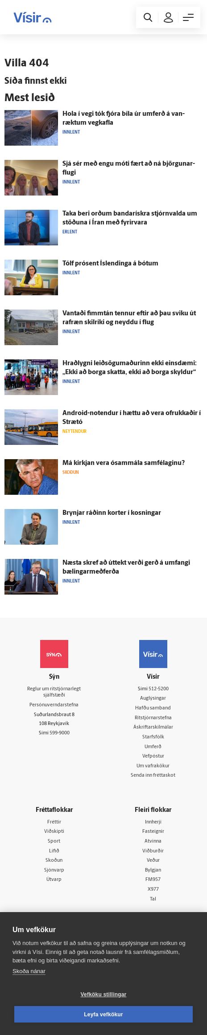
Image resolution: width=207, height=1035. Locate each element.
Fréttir (54, 822)
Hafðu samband (153, 708)
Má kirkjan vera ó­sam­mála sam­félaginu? (123, 463)
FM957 (153, 879)
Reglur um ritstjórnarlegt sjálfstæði (54, 692)
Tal (153, 899)
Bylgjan (153, 870)
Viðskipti (54, 831)
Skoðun (54, 860)
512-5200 (159, 689)
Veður (153, 860)
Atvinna (153, 841)
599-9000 (60, 733)
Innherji (153, 822)
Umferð (153, 747)
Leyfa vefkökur (103, 1014)
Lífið (54, 851)
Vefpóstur (153, 756)
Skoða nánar (29, 971)
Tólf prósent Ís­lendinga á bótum (110, 264)
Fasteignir (153, 831)
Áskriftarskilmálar (153, 727)
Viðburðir (153, 851)
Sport (54, 841)
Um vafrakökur (153, 766)
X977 (153, 889)
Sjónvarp (54, 870)
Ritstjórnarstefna (153, 718)
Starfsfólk (153, 737)
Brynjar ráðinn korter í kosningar (111, 513)
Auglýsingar (153, 698)
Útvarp (54, 879)
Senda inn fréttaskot (153, 775)
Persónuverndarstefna (54, 705)
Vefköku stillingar (104, 994)
